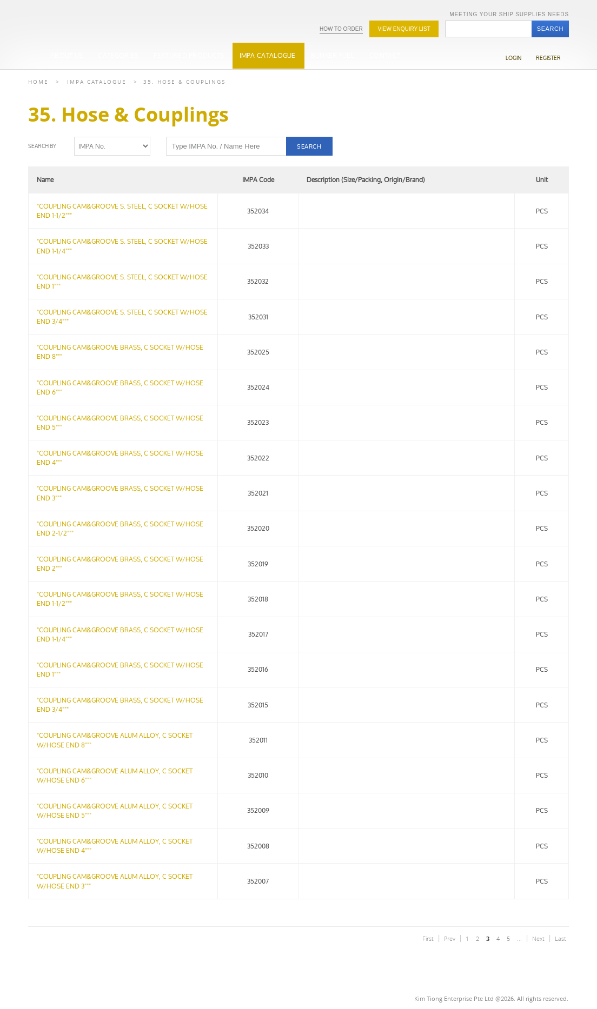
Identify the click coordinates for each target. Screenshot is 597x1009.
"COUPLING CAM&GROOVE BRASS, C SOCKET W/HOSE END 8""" (120, 351)
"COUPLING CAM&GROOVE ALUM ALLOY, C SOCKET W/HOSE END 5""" (115, 810)
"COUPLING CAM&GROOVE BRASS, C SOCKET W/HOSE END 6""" (120, 387)
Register (548, 58)
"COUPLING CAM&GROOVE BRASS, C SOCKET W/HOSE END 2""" (120, 563)
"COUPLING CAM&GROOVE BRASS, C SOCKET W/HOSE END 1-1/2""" (120, 598)
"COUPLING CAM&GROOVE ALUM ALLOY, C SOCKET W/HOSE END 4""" (115, 845)
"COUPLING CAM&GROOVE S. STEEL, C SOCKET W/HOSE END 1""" (122, 281)
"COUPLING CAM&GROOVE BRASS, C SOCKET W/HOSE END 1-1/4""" (120, 634)
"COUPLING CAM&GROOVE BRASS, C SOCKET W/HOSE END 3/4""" (120, 704)
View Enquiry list (403, 29)
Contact (384, 55)
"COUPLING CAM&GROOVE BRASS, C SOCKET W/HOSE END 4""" (120, 457)
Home (38, 81)
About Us (66, 55)
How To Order (341, 29)
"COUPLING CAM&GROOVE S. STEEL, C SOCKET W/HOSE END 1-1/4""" (122, 246)
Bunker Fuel (332, 55)
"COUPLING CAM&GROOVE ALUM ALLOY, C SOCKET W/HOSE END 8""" (115, 740)
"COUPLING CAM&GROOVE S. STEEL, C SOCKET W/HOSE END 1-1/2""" (122, 210)
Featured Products (189, 55)
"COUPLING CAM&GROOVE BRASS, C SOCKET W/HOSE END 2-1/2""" (120, 528)
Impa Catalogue (97, 81)
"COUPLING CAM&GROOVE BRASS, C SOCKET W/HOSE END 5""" (120, 422)
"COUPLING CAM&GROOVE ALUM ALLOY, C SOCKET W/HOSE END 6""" (115, 775)
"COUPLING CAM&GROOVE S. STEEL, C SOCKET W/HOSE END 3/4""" (122, 316)
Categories (118, 55)
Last (560, 938)
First (428, 938)
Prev (449, 938)
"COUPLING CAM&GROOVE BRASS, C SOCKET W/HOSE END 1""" (120, 669)
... (519, 938)
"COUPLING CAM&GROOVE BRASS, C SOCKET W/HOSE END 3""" (120, 493)
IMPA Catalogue (268, 55)
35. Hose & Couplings (184, 81)
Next (538, 938)
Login (513, 58)
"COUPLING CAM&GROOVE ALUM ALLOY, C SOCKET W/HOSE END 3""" (115, 881)
